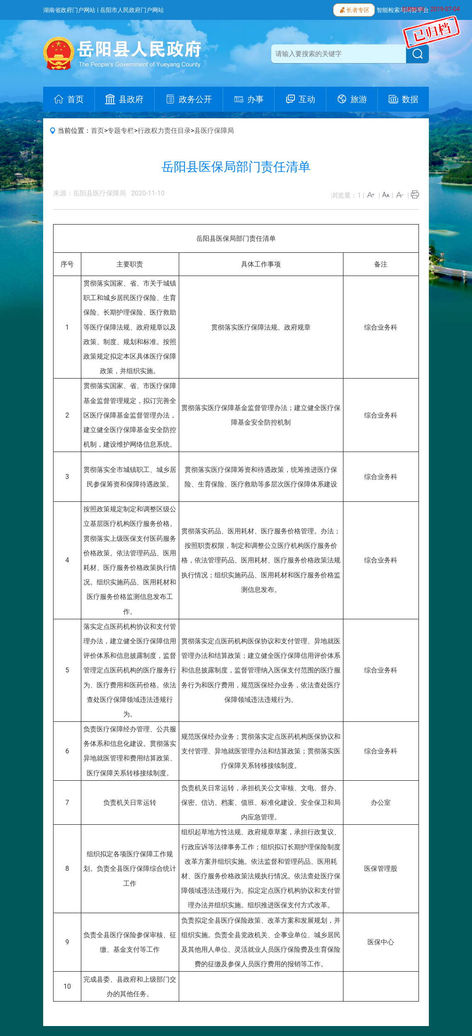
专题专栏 (120, 130)
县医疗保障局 (214, 130)
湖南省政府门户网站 (69, 10)
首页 (97, 130)
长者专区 (354, 9)
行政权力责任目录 (164, 130)
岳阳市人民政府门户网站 (132, 10)
